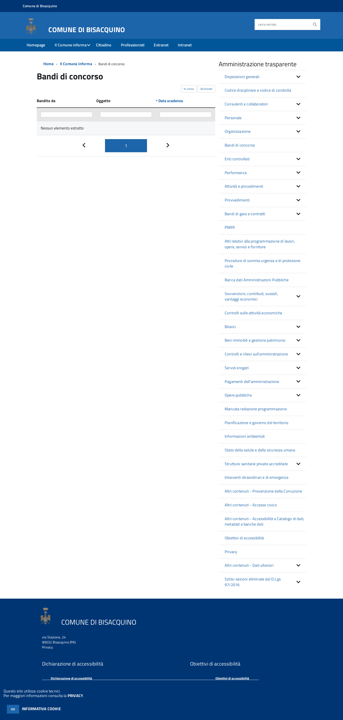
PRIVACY (75, 696)
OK (13, 709)
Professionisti (133, 45)
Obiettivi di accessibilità (244, 538)
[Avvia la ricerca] (315, 24)
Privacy (231, 552)
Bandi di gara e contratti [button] (245, 214)
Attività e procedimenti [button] (244, 186)
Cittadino (104, 45)
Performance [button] (236, 173)
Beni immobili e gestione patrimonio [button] (255, 340)
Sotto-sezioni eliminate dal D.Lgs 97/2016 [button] (253, 582)
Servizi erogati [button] (237, 368)
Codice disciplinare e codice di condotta (258, 90)
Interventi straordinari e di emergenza (256, 477)
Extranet (161, 45)
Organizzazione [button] (238, 131)
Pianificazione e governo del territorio (256, 423)
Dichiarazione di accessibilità (71, 678)
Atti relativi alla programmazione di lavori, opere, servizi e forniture (260, 244)
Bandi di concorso (240, 145)
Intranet (185, 45)
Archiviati (206, 88)
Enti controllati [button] (237, 159)
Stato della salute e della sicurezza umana (260, 450)
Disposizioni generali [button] (242, 77)
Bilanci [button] (230, 327)
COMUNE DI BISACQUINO (86, 28)
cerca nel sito (267, 24)
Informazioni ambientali (245, 436)
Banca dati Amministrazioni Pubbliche (257, 280)
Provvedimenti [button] (237, 200)
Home (48, 64)
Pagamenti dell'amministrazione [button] (252, 381)
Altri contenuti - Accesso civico (251, 505)
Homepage (36, 45)
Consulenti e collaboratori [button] (246, 104)
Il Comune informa (71, 45)
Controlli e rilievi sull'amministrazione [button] (256, 354)
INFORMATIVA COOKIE (41, 709)
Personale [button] (233, 118)
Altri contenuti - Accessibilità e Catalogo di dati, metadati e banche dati (264, 521)
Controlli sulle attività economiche (253, 313)
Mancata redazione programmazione (256, 409)
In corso (189, 88)
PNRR (230, 227)
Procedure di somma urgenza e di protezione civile (263, 263)
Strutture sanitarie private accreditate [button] (256, 464)
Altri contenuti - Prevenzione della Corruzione (263, 491)
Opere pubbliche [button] (238, 395)
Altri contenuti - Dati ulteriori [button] (249, 565)
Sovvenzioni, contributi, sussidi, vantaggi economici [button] (251, 296)
